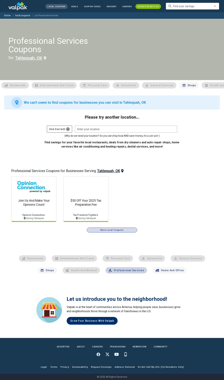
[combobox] (192, 6)
